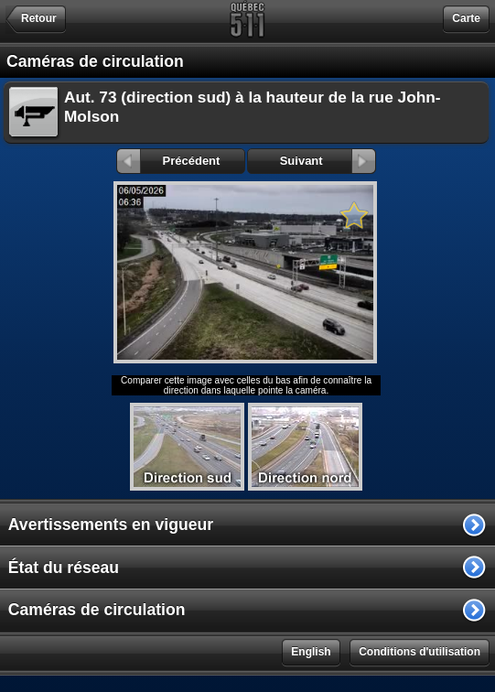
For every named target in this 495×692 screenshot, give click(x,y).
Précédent (169, 160)
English (310, 651)
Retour (39, 18)
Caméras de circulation (97, 609)
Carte (466, 18)
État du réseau (63, 567)
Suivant (328, 160)
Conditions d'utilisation (419, 651)
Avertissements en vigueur (110, 524)
